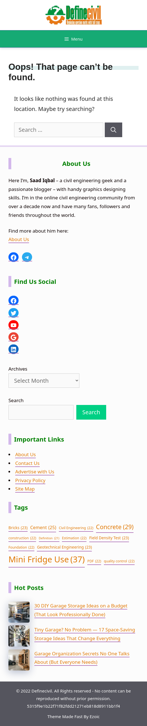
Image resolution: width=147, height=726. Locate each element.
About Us (18, 239)
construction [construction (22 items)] (22, 538)
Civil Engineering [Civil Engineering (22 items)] (76, 528)
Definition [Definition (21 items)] (49, 538)
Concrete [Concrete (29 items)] (114, 527)
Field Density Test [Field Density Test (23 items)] (109, 538)
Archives (17, 369)
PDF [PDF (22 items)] (94, 561)
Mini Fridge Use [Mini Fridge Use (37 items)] (46, 559)
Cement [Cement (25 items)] (43, 528)
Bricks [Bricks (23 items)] (18, 527)
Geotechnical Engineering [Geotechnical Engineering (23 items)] (64, 547)
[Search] (113, 130)
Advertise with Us (34, 471)
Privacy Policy (30, 480)
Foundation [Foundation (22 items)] (21, 547)
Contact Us (27, 463)
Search (16, 400)
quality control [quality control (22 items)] (119, 561)
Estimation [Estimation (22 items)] (74, 538)
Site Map (25, 489)
